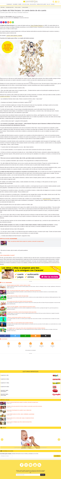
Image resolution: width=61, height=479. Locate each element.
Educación (33, 4)
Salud (48, 4)
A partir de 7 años (5, 383)
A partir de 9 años (5, 387)
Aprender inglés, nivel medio (4, 396)
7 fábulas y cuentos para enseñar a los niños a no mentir (19, 318)
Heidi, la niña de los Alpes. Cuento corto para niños (17, 296)
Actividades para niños (10, 8)
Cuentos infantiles (25, 8)
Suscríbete (57, 456)
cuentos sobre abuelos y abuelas (14, 36)
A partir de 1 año (4, 376)
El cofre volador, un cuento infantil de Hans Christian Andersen (20, 323)
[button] (2, 440)
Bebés (19, 4)
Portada (2, 8)
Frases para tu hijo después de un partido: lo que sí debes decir (18, 411)
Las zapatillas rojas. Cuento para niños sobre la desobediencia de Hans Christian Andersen (26, 329)
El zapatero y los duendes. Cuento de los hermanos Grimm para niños (21, 313)
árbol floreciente (47, 199)
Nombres (15, 4)
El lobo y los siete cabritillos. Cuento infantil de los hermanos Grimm (21, 307)
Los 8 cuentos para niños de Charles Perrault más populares (19, 302)
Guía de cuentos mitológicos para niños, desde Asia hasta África (19, 422)
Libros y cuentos (18, 8)
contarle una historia (5, 97)
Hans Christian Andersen (37, 26)
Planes (52, 4)
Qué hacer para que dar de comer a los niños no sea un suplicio (30, 448)
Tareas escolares (41, 4)
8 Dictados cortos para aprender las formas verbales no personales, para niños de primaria (24, 407)
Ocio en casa (25, 4)
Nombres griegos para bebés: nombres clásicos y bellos (18, 286)
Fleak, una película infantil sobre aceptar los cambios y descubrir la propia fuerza (26, 242)
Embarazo (9, 4)
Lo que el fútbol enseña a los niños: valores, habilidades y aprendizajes (20, 415)
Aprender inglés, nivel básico (4, 392)
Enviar (42, 475)
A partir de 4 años (5, 380)
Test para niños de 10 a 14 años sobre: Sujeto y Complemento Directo (20, 419)
